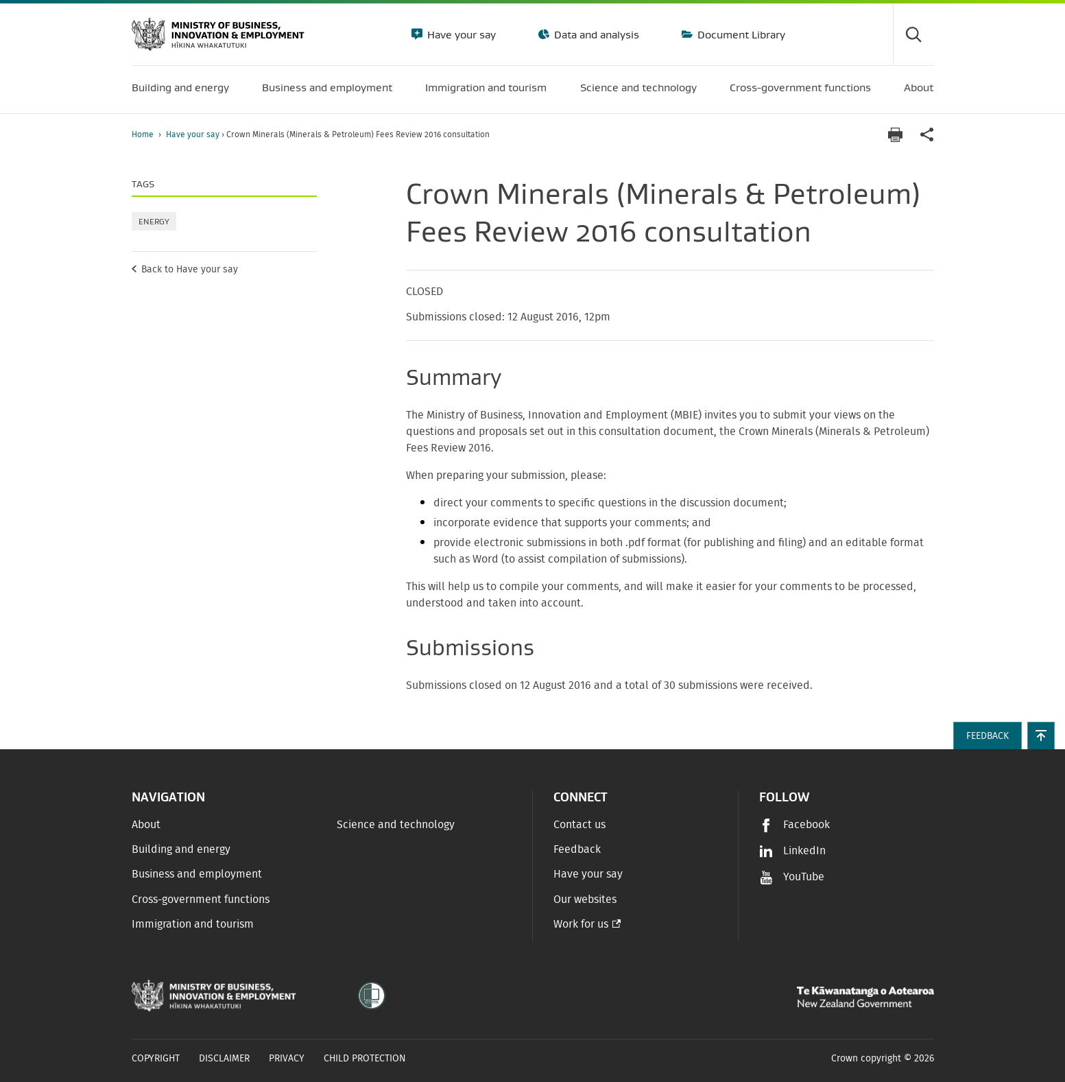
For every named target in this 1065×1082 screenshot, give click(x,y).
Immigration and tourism (193, 924)
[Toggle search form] (913, 34)
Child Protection (365, 1058)
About (146, 824)
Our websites (585, 899)
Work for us (580, 924)
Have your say (460, 34)
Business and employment (197, 874)
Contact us (579, 824)
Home (143, 134)
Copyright (156, 1058)
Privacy (286, 1058)
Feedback (577, 849)
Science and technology (396, 824)
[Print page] (895, 135)
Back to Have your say (189, 269)
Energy (154, 221)
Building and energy (181, 849)
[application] (927, 135)
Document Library (740, 34)
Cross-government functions (201, 899)
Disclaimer (224, 1058)
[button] (1041, 735)
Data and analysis (595, 34)
